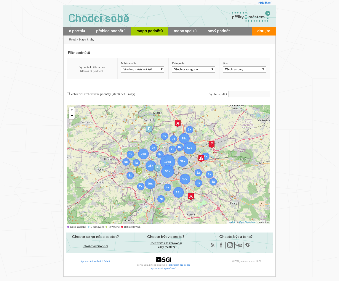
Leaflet (231, 222)
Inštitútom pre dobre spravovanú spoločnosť (170, 266)
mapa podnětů (150, 31)
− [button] (72, 116)
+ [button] (72, 110)
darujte (263, 31)
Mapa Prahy (86, 39)
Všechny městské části (137, 69)
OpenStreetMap (247, 222)
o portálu (77, 31)
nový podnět (219, 31)
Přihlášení (264, 3)
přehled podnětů (110, 31)
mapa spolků (185, 31)
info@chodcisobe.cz (95, 246)
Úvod (72, 39)
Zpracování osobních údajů (95, 261)
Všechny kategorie (186, 69)
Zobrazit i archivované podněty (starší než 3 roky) (101, 94)
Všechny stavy (234, 69)
